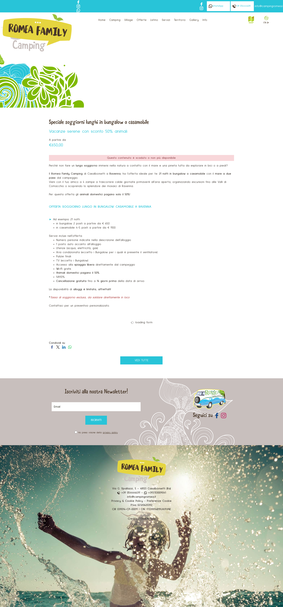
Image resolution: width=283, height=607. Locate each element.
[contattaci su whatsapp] (78, 10)
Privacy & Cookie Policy (127, 500)
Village (128, 20)
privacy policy (110, 433)
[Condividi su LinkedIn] (64, 346)
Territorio (180, 20)
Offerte (142, 20)
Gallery (194, 20)
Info (205, 20)
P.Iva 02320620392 (141, 505)
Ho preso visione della (98, 433)
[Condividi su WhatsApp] (70, 346)
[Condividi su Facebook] (52, 346)
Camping (114, 20)
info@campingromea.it (141, 496)
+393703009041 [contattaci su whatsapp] (155, 492)
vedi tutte (141, 360)
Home (101, 20)
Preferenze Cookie (159, 500)
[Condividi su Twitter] (58, 346)
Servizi (166, 20)
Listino (154, 20)
